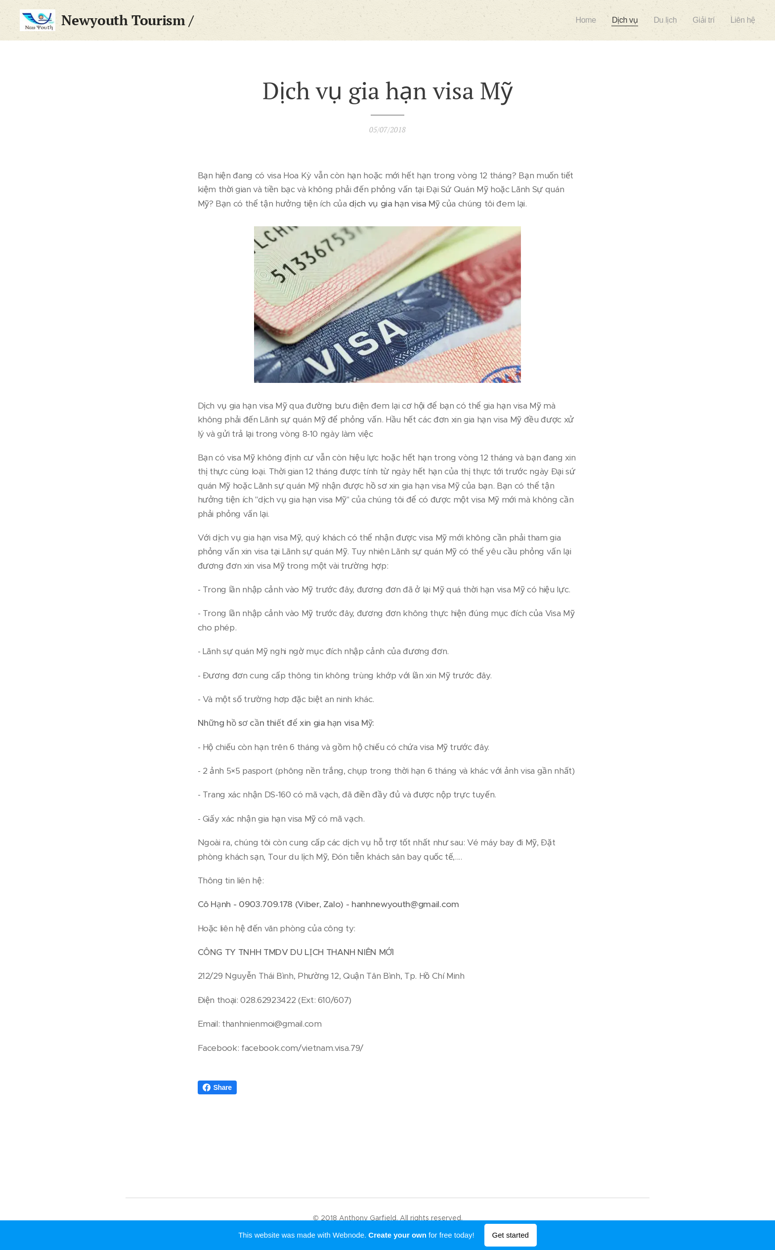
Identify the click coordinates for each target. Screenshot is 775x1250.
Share (217, 1087)
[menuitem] (584, 20)
